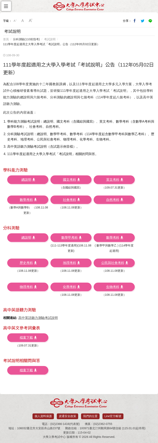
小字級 (15, 20)
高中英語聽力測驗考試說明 (38, 318)
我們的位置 (90, 416)
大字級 (30, 20)
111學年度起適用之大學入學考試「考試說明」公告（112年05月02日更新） (51, 44)
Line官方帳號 (113, 416)
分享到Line (150, 20)
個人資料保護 (43, 416)
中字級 (23, 20)
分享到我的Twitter (142, 20)
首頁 (6, 39)
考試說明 (50, 39)
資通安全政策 (67, 416)
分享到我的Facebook (134, 20)
